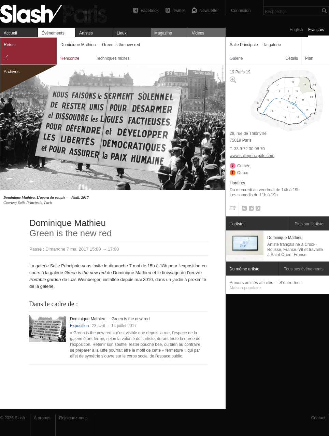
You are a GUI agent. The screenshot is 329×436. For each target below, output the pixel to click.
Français (316, 29)
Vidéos (198, 33)
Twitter (179, 10)
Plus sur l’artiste (309, 224)
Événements (53, 33)
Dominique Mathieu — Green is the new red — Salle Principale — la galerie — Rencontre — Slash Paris (56, 13)
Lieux (122, 33)
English (296, 29)
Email (232, 209)
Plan (309, 58)
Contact (318, 418)
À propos (42, 418)
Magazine (163, 33)
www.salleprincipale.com (252, 155)
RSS (243, 209)
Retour (10, 44)
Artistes (86, 33)
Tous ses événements (304, 269)
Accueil (10, 33)
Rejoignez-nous (73, 418)
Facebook (150, 10)
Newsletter (209, 10)
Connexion (241, 10)
